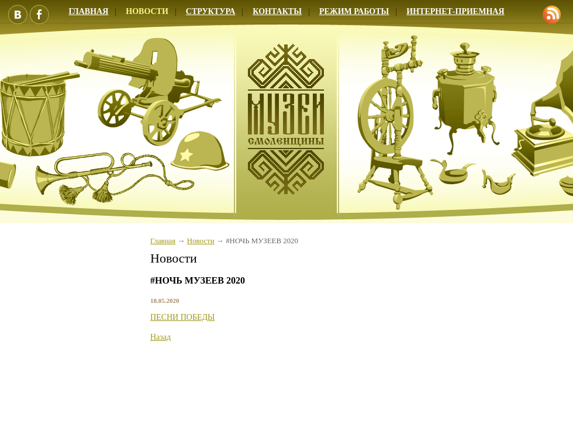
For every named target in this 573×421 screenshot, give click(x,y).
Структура (211, 11)
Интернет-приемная (455, 11)
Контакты (277, 11)
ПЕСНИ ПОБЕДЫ (182, 317)
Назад (160, 337)
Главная (162, 241)
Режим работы (354, 11)
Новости (147, 11)
